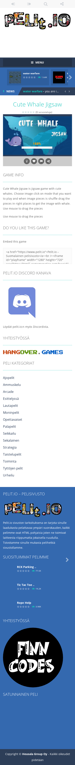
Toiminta (9, 461)
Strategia (10, 447)
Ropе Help (24, 603)
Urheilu (8, 475)
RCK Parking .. (26, 567)
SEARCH (46, 4)
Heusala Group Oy (34, 754)
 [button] (41, 161)
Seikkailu (9, 433)
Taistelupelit (12, 454)
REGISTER (29, 4)
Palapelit (9, 426)
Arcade (8, 391)
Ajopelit (8, 378)
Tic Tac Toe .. (25, 585)
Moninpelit (11, 412)
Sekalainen (11, 440)
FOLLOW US (62, 4)
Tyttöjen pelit (13, 468)
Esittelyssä (11, 398)
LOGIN (13, 4)
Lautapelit (10, 405)
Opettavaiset (12, 419)
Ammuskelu (12, 384)
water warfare (31, 73)
